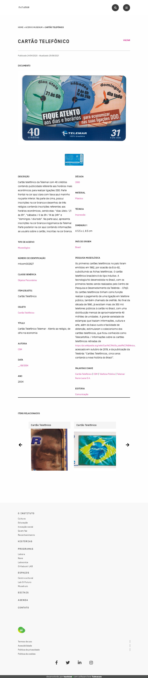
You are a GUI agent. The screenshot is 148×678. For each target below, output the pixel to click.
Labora (21, 554)
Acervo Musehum (34, 27)
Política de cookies (27, 654)
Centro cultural (25, 578)
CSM (20, 349)
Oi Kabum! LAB (25, 566)
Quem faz (22, 531)
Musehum (23, 586)
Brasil (78, 247)
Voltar (126, 40)
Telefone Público (107, 374)
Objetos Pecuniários (27, 280)
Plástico (79, 198)
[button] (20, 444)
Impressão (80, 214)
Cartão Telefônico (26, 312)
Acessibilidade (25, 645)
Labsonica (23, 562)
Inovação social (25, 527)
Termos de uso (25, 641)
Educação (23, 522)
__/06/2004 (23, 365)
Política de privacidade (29, 649)
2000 (77, 182)
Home (20, 27)
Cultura (21, 518)
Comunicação (81, 394)
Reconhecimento (26, 535)
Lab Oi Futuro (24, 582)
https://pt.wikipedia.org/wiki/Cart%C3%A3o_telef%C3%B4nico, (105, 345)
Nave (20, 558)
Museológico (24, 247)
